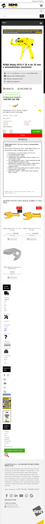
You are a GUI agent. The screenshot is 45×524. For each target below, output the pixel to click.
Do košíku (36, 131)
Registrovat (35, 1)
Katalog (8, 89)
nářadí (36, 471)
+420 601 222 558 (11, 100)
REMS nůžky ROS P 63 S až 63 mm (32, 229)
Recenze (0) (24, 89)
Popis (23, 135)
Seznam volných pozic (14, 450)
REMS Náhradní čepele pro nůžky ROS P (12, 268)
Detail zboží (12, 239)
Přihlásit (41, 1)
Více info (5, 330)
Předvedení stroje (11, 95)
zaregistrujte (23, 73)
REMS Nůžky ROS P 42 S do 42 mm (12, 229)
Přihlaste (9, 73)
